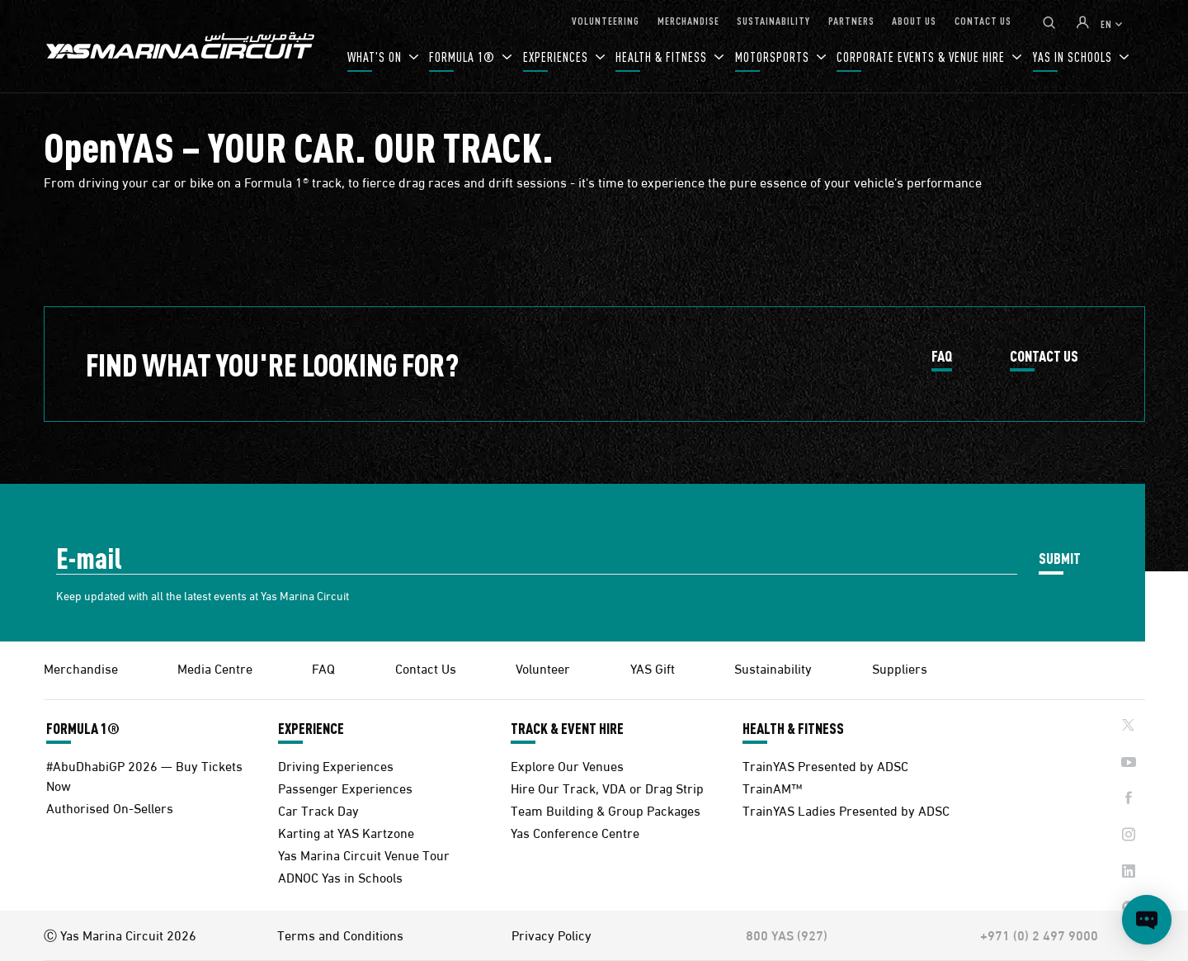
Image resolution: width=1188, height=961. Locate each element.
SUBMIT (1060, 557)
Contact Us (425, 667)
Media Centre (214, 667)
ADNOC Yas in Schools (340, 876)
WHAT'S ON (376, 56)
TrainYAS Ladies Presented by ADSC (846, 809)
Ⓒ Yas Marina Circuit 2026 (120, 934)
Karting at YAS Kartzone (346, 831)
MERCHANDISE (688, 20)
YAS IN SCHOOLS (1074, 56)
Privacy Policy (552, 934)
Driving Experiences (336, 764)
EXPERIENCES (557, 56)
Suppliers (899, 667)
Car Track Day (318, 809)
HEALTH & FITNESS (662, 56)
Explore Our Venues (567, 764)
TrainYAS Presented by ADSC (825, 764)
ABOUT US (914, 20)
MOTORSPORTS (774, 56)
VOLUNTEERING (605, 20)
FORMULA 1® (463, 56)
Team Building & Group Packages (605, 809)
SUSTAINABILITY (773, 20)
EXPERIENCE (311, 728)
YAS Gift (652, 667)
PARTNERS (851, 20)
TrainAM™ (772, 787)
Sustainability (773, 667)
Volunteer (543, 667)
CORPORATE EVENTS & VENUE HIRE (922, 56)
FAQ (941, 356)
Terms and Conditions (340, 934)
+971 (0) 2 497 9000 (1039, 934)
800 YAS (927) (786, 934)
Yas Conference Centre (575, 831)
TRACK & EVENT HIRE (567, 728)
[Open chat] (1147, 919)
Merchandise (81, 667)
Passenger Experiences (345, 787)
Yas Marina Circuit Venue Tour (364, 854)
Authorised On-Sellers (109, 807)
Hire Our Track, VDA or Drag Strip (607, 787)
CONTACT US (983, 20)
